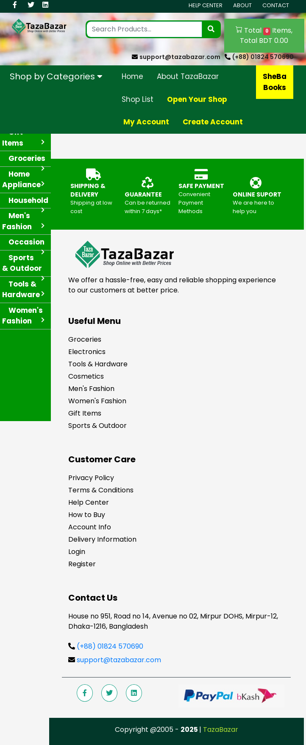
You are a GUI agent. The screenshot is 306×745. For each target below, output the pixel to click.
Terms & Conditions (101, 490)
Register (82, 564)
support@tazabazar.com (179, 57)
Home (132, 76)
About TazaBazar (188, 76)
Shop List (137, 99)
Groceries (84, 339)
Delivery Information (102, 539)
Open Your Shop (197, 99)
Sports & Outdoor (97, 425)
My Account (146, 122)
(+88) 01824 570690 (263, 57)
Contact (275, 5)
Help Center (206, 5)
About (242, 5)
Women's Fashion (97, 401)
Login (76, 552)
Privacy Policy (91, 478)
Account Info (89, 527)
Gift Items (84, 413)
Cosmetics (86, 376)
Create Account (213, 122)
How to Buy (86, 515)
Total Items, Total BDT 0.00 (264, 35)
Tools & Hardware (98, 364)
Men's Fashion (91, 389)
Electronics (87, 352)
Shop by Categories (56, 76)
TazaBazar (220, 729)
